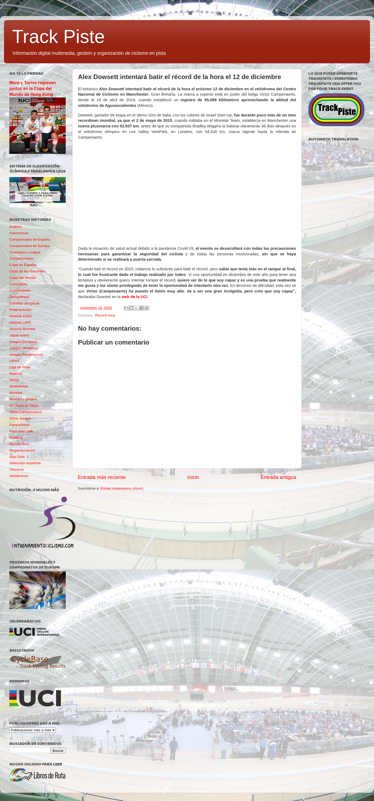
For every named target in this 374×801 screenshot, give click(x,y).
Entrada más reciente (102, 477)
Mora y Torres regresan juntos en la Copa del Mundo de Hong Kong (32, 88)
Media (14, 380)
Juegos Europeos (23, 342)
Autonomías (19, 233)
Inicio (193, 477)
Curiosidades (19, 290)
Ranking (16, 438)
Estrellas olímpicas (24, 303)
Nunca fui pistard (22, 399)
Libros (14, 361)
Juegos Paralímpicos (26, 355)
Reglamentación (22, 450)
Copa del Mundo (22, 278)
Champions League (25, 252)
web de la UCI (134, 297)
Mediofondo (18, 386)
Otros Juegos (20, 418)
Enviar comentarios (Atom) (122, 488)
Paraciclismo (19, 425)
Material (15, 374)
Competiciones (21, 258)
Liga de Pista (19, 367)
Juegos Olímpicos (23, 348)
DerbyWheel (19, 297)
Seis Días (17, 457)
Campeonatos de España (29, 239)
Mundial (15, 393)
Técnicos (16, 469)
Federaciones (20, 310)
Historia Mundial (22, 329)
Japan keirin (19, 335)
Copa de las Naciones (27, 271)
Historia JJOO (20, 316)
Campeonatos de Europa (29, 246)
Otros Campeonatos (25, 412)
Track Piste (58, 36)
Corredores (18, 284)
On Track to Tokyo (23, 406)
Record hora (105, 315)
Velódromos (18, 476)
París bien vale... (22, 431)
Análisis (15, 227)
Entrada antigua (278, 477)
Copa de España (22, 265)
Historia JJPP (20, 323)
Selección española (25, 463)
